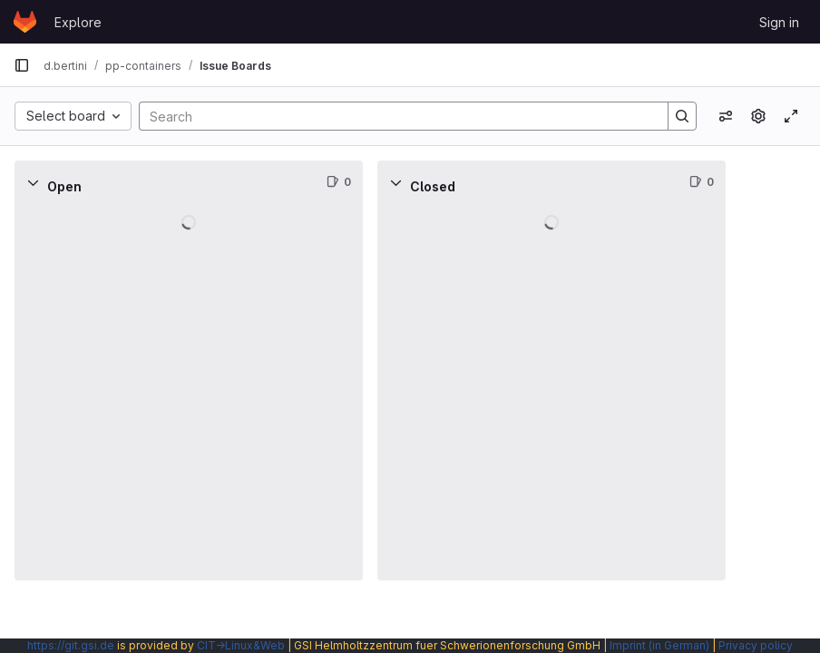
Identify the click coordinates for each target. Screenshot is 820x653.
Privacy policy (755, 645)
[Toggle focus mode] (790, 116)
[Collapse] (33, 182)
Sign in (779, 22)
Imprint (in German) (659, 645)
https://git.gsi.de (70, 645)
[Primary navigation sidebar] (21, 65)
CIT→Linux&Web (241, 645)
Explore (78, 22)
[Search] (394, 116)
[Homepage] (25, 21)
